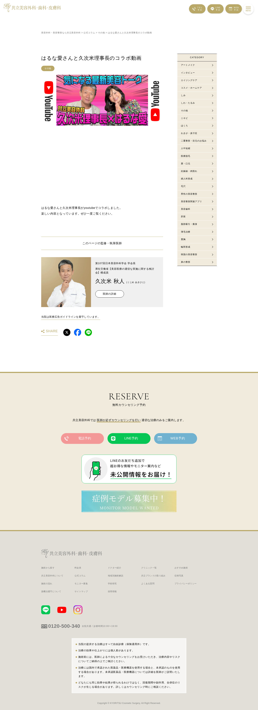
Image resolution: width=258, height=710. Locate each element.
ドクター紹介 (114, 568)
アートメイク (188, 65)
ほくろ (184, 125)
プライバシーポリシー (186, 584)
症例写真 (179, 576)
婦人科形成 (187, 178)
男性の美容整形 (189, 194)
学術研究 (112, 584)
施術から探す (47, 568)
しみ (183, 95)
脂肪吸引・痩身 (189, 224)
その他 (47, 68)
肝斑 (183, 216)
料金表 (78, 568)
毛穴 (183, 186)
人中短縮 (185, 148)
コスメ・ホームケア (191, 88)
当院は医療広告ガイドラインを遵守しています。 (70, 316)
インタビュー (188, 72)
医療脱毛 (185, 156)
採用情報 (112, 591)
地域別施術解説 (115, 576)
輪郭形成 (185, 247)
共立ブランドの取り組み (153, 576)
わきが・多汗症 (189, 133)
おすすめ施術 (181, 568)
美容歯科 (185, 209)
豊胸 (183, 239)
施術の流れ (46, 584)
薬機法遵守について (51, 591)
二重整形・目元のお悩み (194, 141)
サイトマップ (81, 591)
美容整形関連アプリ (191, 201)
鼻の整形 (185, 262)
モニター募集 (81, 584)
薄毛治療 (185, 232)
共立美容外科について (52, 576)
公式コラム (80, 576)
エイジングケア (189, 80)
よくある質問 (147, 584)
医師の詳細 (109, 293)
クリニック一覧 (149, 568)
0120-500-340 (64, 626)
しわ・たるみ (188, 103)
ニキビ (184, 118)
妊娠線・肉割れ (189, 171)
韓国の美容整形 (189, 254)
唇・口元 (185, 163)
